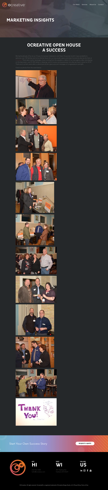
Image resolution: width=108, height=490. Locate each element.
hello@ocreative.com (38, 472)
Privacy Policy (77, 485)
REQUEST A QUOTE (85, 443)
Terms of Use (85, 485)
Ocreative (19, 60)
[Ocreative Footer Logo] (18, 460)
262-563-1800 (36, 470)
